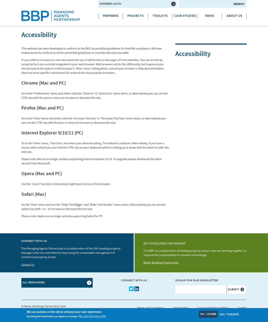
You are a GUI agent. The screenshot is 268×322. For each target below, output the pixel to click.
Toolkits (160, 15)
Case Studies (185, 15)
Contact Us (27, 265)
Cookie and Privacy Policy (213, 308)
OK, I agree (208, 314)
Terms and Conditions (150, 308)
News (209, 15)
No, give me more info (92, 317)
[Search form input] (212, 4)
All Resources (34, 282)
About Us (234, 15)
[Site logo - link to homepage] (57, 16)
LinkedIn (136, 288)
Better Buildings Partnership (161, 263)
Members (111, 15)
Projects (135, 15)
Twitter (131, 288)
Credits (242, 308)
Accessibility (180, 308)
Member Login (110, 3)
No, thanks (229, 315)
